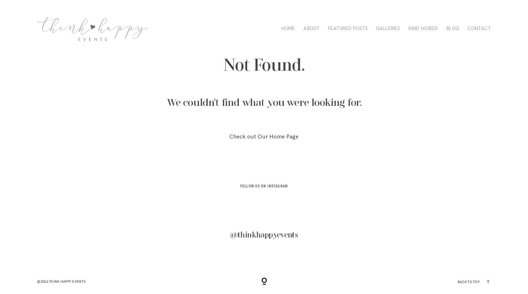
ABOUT (311, 29)
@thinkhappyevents (264, 235)
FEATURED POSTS (348, 29)
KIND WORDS (423, 29)
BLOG (452, 29)
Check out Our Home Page (264, 136)
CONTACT (479, 29)
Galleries (388, 29)
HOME (288, 29)
